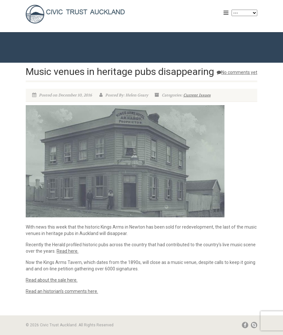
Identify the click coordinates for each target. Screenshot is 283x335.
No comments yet (237, 72)
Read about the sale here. (52, 280)
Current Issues (197, 95)
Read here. (67, 251)
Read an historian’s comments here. (62, 291)
